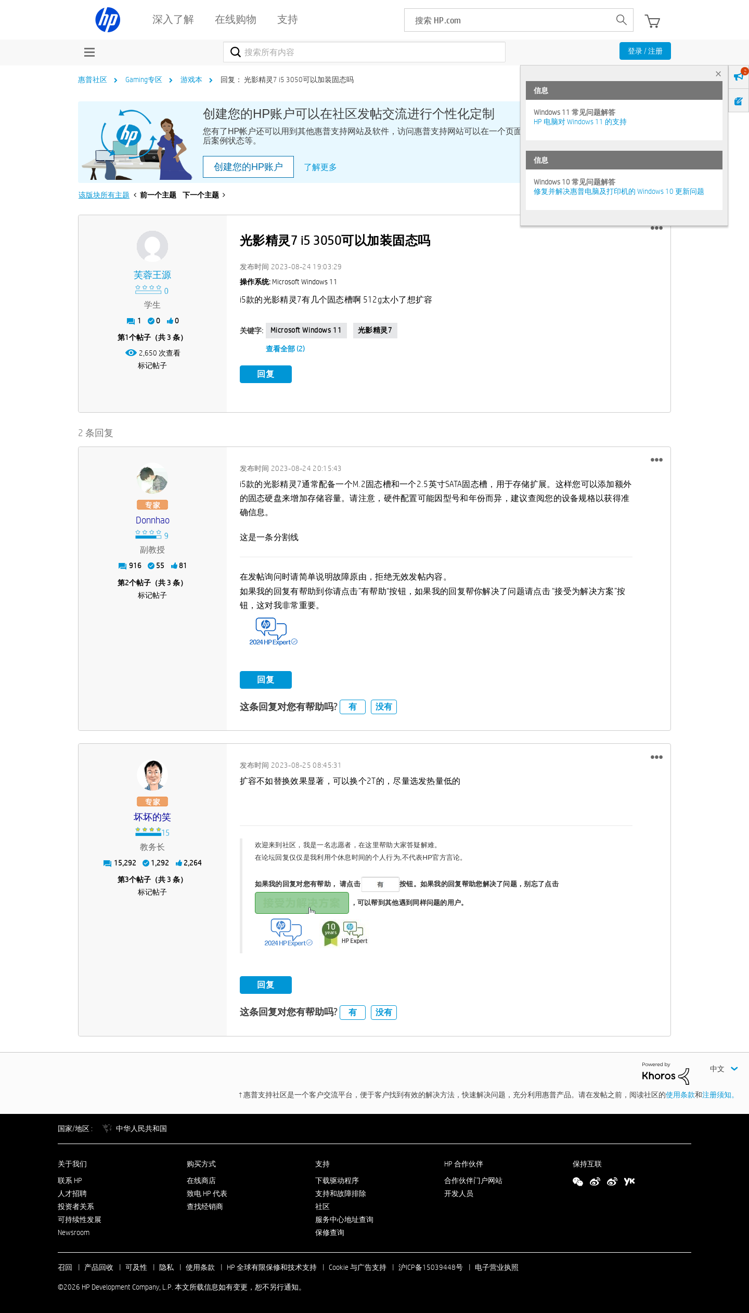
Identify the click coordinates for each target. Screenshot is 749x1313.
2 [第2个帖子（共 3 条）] (127, 581)
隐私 (166, 1266)
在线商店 (201, 1180)
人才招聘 (72, 1193)
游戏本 (191, 79)
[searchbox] (507, 20)
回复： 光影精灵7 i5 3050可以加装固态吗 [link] (287, 79)
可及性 (136, 1266)
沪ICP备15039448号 (430, 1266)
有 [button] (352, 706)
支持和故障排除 (340, 1193)
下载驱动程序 (337, 1180)
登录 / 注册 (645, 51)
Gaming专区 (143, 79)
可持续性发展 (79, 1219)
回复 (266, 374)
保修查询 (329, 1231)
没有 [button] (384, 706)
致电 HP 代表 (207, 1193)
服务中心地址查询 (344, 1219)
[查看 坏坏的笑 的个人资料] (153, 817)
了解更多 (320, 167)
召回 (65, 1266)
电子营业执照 (497, 1266)
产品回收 (98, 1266)
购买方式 (201, 1162)
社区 (322, 1206)
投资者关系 (76, 1206)
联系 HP (70, 1180)
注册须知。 (720, 1094)
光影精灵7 (375, 330)
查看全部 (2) (285, 348)
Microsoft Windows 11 (306, 330)
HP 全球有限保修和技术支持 (272, 1266)
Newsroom (73, 1231)
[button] (657, 228)
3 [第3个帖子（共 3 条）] (127, 879)
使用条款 (680, 1094)
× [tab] (718, 73)
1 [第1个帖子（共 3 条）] (127, 337)
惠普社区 (92, 79)
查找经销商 (205, 1206)
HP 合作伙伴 (463, 1162)
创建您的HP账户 (248, 167)
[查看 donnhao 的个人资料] (153, 519)
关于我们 (72, 1162)
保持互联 (587, 1162)
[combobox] (364, 52)
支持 (322, 1162)
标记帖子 (152, 365)
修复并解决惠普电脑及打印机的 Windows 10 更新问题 (619, 191)
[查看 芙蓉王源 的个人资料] (153, 275)
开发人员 (458, 1193)
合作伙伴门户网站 (473, 1180)
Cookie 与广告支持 (357, 1266)
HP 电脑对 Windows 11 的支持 (580, 121)
